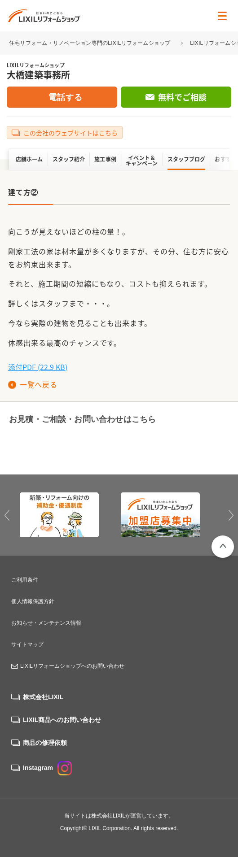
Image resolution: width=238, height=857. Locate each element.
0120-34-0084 (58, 445)
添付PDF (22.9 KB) (37, 366)
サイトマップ (27, 644)
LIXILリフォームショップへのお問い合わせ (72, 666)
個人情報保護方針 (32, 601)
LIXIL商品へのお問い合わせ (62, 719)
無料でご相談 (182, 97)
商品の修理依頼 (45, 742)
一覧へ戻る (38, 384)
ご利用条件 (24, 580)
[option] (68, 514)
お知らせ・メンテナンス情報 (46, 623)
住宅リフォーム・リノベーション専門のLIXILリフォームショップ (90, 43)
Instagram (47, 767)
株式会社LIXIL (43, 696)
